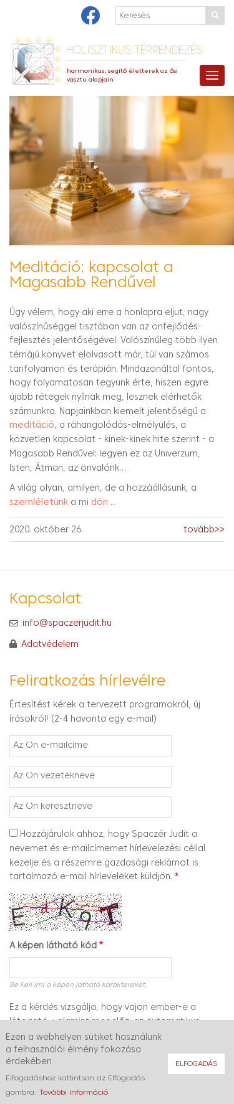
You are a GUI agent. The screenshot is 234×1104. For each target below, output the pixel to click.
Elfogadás (196, 1069)
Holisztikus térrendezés (134, 50)
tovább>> (204, 530)
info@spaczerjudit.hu (67, 623)
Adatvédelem (50, 645)
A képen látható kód (53, 946)
